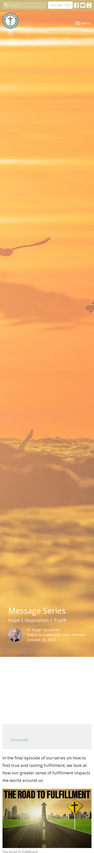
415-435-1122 (60, 5)
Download (19, 739)
